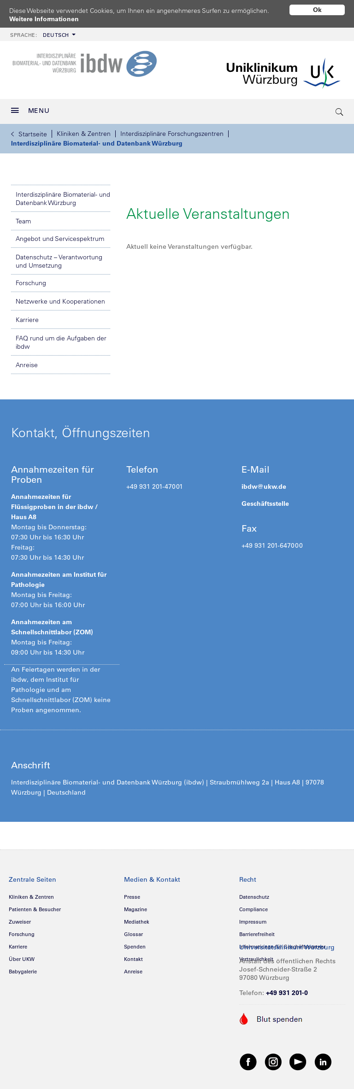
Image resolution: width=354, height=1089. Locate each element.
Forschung (31, 279)
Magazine (135, 906)
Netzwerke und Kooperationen (60, 298)
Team (23, 218)
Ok (317, 10)
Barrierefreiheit (257, 931)
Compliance (253, 906)
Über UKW (22, 956)
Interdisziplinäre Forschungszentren (172, 130)
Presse (132, 893)
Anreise (27, 361)
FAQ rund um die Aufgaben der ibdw (61, 339)
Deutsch (39, 32)
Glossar (133, 931)
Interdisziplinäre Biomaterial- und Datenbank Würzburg (97, 140)
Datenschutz (254, 893)
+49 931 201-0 (287, 989)
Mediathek (136, 918)
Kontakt (133, 956)
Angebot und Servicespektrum (60, 235)
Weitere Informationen (44, 19)
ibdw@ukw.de (264, 483)
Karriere (27, 316)
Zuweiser (20, 918)
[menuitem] (42, 31)
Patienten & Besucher (35, 906)
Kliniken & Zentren (84, 130)
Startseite (29, 131)
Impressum (252, 918)
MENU (30, 107)
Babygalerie (23, 968)
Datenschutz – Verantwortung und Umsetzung (59, 258)
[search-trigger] (339, 108)
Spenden (135, 943)
